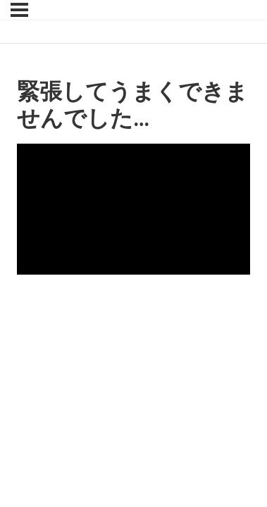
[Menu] (19, 10)
